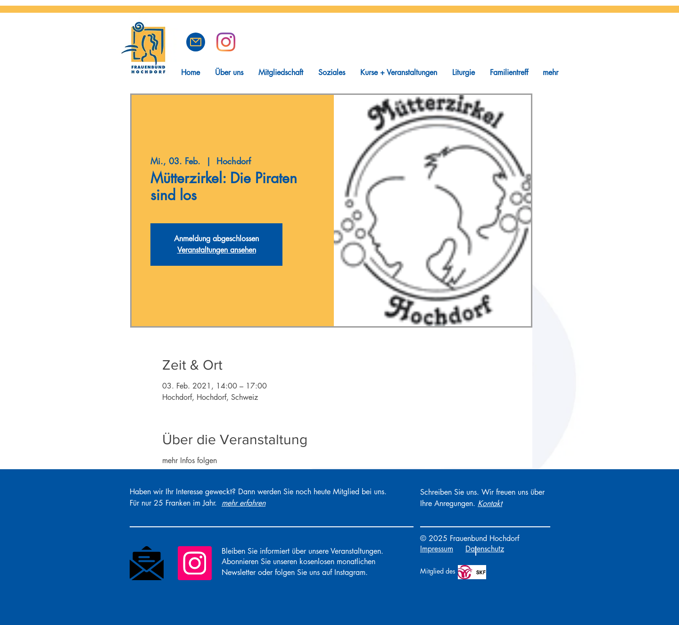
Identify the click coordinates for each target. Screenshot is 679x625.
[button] (195, 42)
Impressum (436, 549)
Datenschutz (484, 549)
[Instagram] (195, 563)
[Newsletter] (147, 563)
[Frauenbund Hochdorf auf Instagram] (225, 42)
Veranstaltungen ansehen (216, 250)
